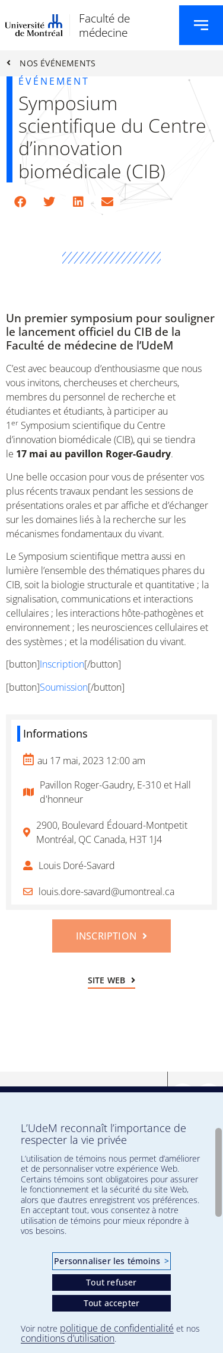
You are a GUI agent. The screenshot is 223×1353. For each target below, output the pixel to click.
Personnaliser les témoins (111, 1261)
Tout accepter (112, 1303)
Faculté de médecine (104, 25)
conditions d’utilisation (67, 1338)
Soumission (64, 687)
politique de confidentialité (117, 1328)
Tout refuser (111, 1282)
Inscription (62, 664)
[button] (20, 201)
